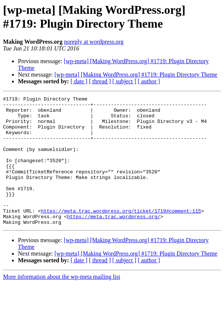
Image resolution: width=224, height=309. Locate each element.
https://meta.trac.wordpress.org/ (114, 241)
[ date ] (79, 81)
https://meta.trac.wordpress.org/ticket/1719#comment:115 (121, 234)
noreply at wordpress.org (93, 41)
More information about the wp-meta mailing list (61, 302)
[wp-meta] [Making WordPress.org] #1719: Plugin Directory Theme (136, 74)
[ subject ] (124, 81)
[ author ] (149, 81)
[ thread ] (100, 81)
